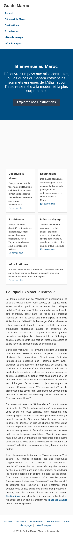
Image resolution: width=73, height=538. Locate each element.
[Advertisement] (36, 145)
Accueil (9, 13)
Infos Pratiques (13, 43)
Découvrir (21, 521)
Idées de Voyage (14, 37)
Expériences (12, 31)
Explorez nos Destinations (36, 102)
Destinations (12, 25)
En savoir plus (15, 208)
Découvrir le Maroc (15, 19)
